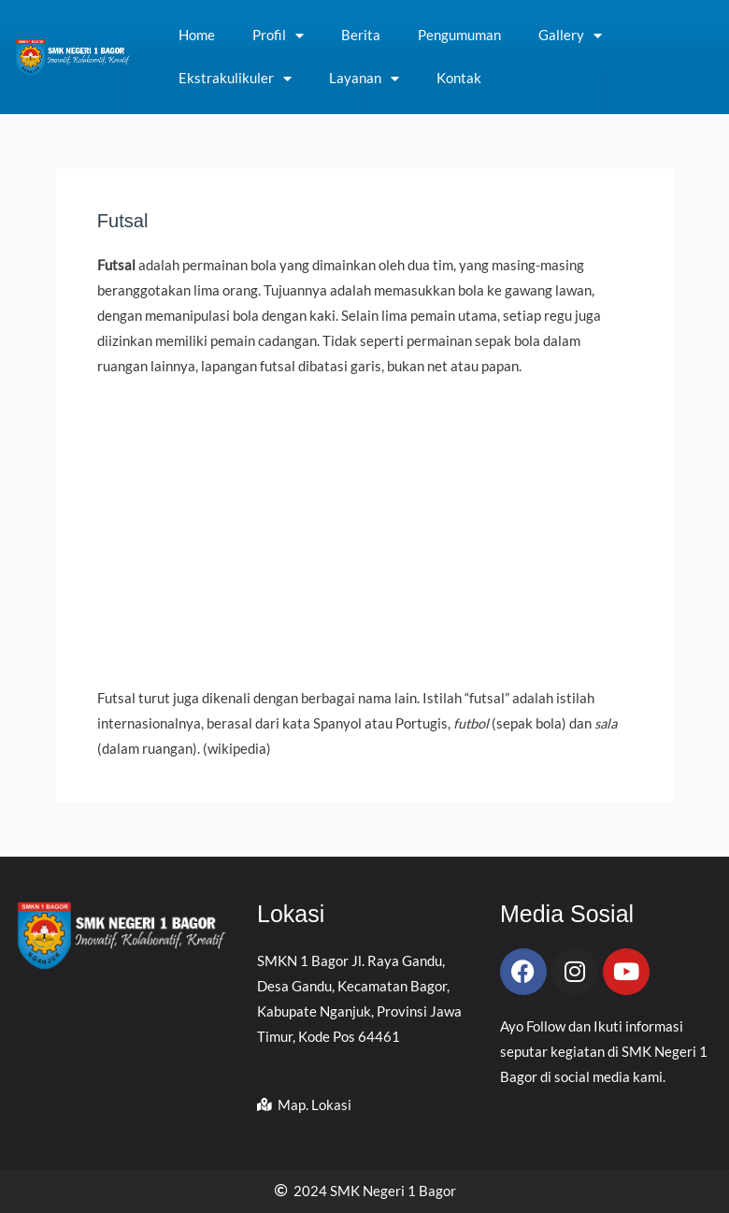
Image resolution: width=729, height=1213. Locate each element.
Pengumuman (459, 35)
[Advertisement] (364, 532)
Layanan (364, 79)
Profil (278, 36)
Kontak (458, 78)
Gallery (570, 36)
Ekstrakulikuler (235, 79)
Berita (360, 35)
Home (197, 35)
